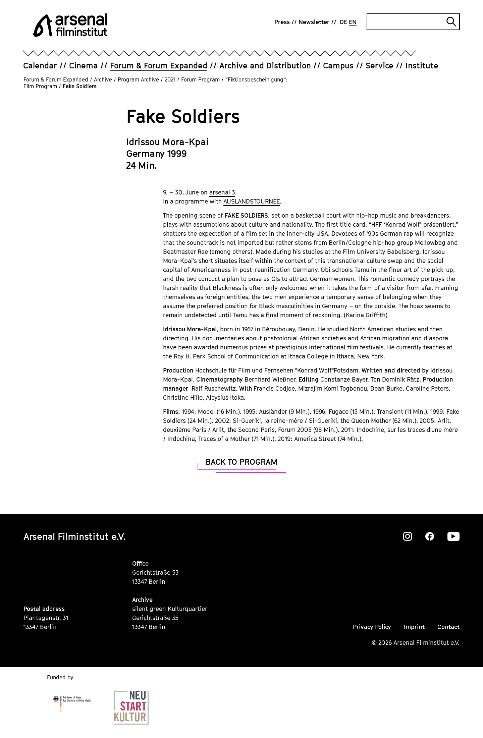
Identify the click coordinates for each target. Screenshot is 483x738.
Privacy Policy (372, 626)
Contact (448, 626)
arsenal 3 (222, 192)
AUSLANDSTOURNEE (251, 201)
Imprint (414, 626)
